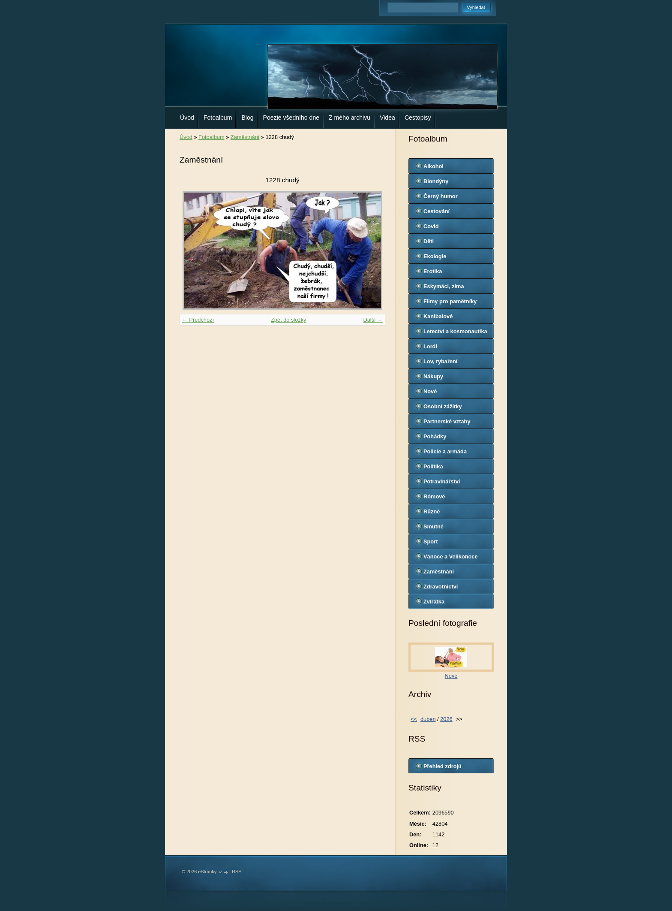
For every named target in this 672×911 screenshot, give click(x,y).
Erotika (432, 271)
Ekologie (434, 256)
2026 (446, 719)
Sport (430, 541)
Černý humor (440, 196)
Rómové (434, 496)
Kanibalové (438, 316)
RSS (236, 871)
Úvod (187, 117)
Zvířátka (433, 601)
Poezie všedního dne (291, 117)
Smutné (433, 526)
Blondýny (435, 181)
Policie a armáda (445, 451)
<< (414, 719)
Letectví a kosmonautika (455, 331)
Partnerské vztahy (447, 421)
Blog (247, 117)
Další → (373, 320)
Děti (428, 241)
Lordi (430, 346)
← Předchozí (198, 320)
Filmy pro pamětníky (450, 301)
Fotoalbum (218, 117)
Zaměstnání (245, 137)
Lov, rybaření (440, 361)
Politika (433, 466)
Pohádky (434, 436)
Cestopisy (418, 117)
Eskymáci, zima (443, 286)
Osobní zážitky (442, 406)
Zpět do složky (288, 320)
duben (428, 719)
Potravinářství (441, 481)
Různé (431, 511)
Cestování (436, 211)
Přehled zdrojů (442, 766)
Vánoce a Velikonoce (450, 556)
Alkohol (433, 166)
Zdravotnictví (440, 586)
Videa (387, 117)
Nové (430, 391)
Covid (431, 226)
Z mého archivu (349, 117)
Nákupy (433, 376)
